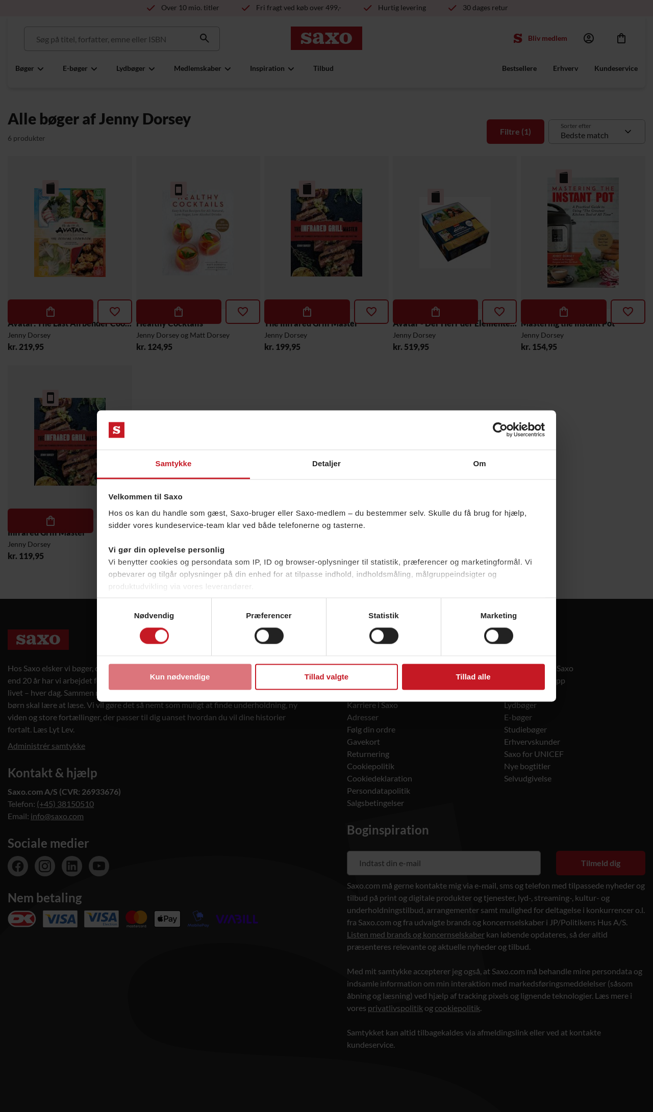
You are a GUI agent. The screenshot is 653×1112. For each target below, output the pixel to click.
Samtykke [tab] (174, 463)
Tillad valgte (326, 676)
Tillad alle (473, 676)
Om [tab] (479, 463)
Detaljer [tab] (326, 463)
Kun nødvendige (180, 676)
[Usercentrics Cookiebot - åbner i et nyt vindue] (500, 430)
